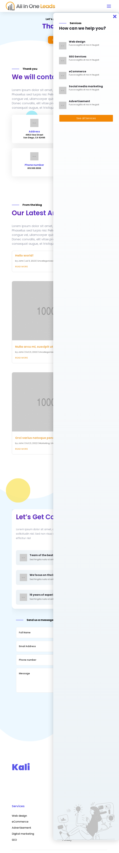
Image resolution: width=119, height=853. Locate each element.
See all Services (86, 118)
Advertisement (21, 828)
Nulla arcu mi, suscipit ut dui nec (40, 347)
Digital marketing (23, 834)
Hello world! (24, 255)
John (21, 260)
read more (21, 266)
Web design (19, 816)
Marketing (44, 443)
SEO (14, 840)
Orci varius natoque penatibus (39, 438)
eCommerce (20, 822)
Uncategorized (45, 260)
